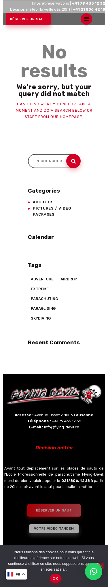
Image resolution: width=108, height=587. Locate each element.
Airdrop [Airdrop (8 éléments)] (68, 279)
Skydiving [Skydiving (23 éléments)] (41, 318)
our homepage (66, 117)
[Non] (101, 566)
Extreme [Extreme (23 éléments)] (40, 289)
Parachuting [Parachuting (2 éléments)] (44, 299)
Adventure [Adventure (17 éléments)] (42, 279)
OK (55, 578)
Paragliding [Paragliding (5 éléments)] (43, 308)
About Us (43, 202)
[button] (93, 571)
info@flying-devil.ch (61, 427)
